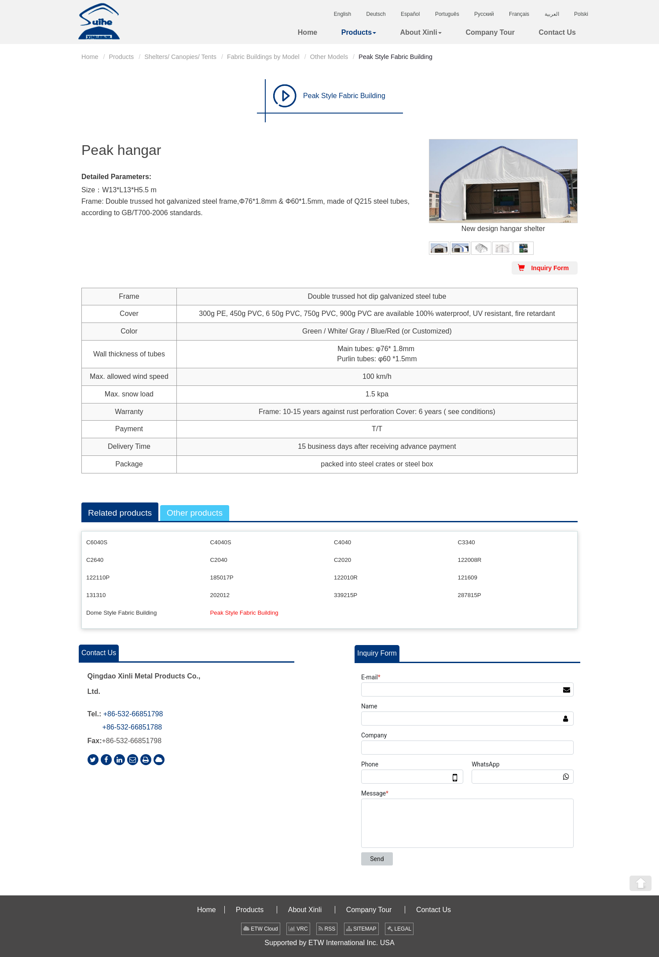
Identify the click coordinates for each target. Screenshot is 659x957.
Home (307, 32)
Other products (195, 512)
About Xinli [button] (421, 32)
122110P (98, 577)
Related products (120, 512)
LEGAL (399, 929)
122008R (470, 560)
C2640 (94, 560)
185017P (222, 577)
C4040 (342, 542)
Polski (581, 14)
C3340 (466, 542)
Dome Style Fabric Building (121, 612)
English (342, 14)
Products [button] (358, 32)
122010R (346, 577)
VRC (298, 929)
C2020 (342, 560)
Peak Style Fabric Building (344, 95)
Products (121, 56)
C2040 (218, 560)
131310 (96, 595)
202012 (220, 595)
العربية (552, 14)
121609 (467, 577)
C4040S (220, 542)
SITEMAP (361, 929)
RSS (327, 929)
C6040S (96, 542)
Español (410, 14)
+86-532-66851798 (133, 714)
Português (447, 14)
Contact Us (557, 32)
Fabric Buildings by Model (263, 56)
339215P (345, 595)
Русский (484, 14)
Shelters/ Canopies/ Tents (180, 56)
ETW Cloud (260, 929)
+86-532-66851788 (132, 727)
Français (519, 14)
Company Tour (490, 32)
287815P (469, 595)
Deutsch (376, 14)
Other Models (329, 56)
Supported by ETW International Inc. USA (329, 942)
